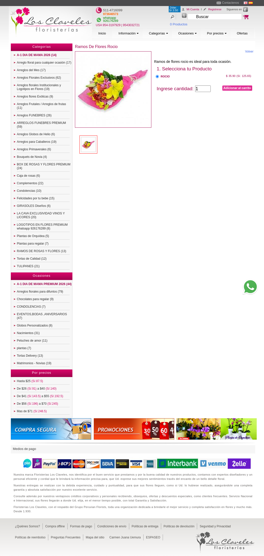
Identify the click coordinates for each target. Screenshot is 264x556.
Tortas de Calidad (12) (32, 258)
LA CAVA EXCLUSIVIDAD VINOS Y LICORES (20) (41, 215)
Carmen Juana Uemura (125, 537)
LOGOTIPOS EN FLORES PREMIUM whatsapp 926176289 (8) (42, 226)
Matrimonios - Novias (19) (34, 363)
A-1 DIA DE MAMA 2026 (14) (37, 55)
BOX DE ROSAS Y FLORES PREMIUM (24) (43, 166)
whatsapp (109, 18)
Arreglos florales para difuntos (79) (40, 291)
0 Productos (178, 24)
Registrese (215, 9)
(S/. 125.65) (244, 75)
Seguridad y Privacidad (215, 526)
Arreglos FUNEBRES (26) (34, 115)
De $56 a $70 (37, 403)
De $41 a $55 (40, 396)
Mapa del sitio (95, 537)
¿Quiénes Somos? (27, 526)
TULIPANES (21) (28, 266)
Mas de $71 (32, 411)
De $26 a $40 (36, 388)
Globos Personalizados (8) (34, 325)
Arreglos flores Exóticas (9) (35, 96)
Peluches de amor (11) (32, 340)
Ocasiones (187, 33)
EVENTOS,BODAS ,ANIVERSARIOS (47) (42, 316)
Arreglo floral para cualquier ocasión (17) (44, 62)
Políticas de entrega (145, 526)
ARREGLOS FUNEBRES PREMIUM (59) (41, 124)
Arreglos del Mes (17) (31, 70)
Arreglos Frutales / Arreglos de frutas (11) (41, 106)
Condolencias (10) (29, 191)
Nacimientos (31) (28, 333)
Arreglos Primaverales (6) (34, 149)
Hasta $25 (30, 381)
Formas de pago (81, 526)
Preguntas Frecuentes (65, 537)
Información (128, 33)
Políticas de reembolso (30, 537)
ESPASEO (153, 537)
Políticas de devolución (179, 526)
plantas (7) (24, 348)
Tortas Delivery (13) (30, 355)
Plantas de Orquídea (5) (33, 236)
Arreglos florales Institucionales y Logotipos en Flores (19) (39, 87)
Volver (249, 51)
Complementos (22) (30, 183)
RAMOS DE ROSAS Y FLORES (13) (41, 251)
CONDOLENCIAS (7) (31, 306)
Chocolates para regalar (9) (35, 299)
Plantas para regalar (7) (33, 243)
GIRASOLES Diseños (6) (34, 206)
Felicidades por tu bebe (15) (35, 198)
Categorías (158, 33)
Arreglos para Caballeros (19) (36, 142)
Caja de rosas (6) (28, 175)
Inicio (102, 33)
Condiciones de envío (111, 526)
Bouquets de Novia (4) (32, 157)
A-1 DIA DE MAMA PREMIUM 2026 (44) (44, 284)
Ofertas (242, 33)
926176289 (110, 21)
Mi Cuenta (193, 9)
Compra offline (55, 526)
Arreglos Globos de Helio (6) (36, 134)
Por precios (217, 33)
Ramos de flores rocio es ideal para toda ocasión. (192, 62)
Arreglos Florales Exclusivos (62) (39, 77)
